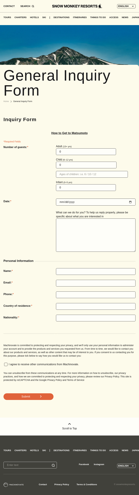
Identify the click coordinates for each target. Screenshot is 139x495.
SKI (44, 17)
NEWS (125, 17)
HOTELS (34, 17)
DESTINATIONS (62, 17)
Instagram (99, 464)
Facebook (84, 464)
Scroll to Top (69, 426)
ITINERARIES (80, 17)
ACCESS (113, 17)
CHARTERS (20, 17)
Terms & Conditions (86, 484)
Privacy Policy (61, 484)
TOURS (7, 17)
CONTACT (9, 6)
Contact (43, 484)
